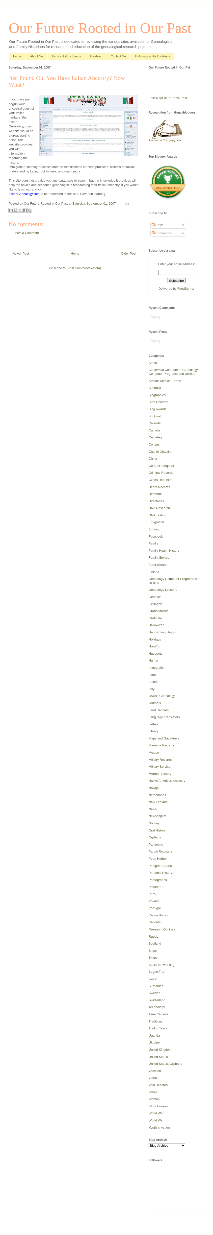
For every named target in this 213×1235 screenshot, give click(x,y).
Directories (156, 501)
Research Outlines (162, 929)
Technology (157, 1007)
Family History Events (66, 56)
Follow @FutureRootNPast (168, 98)
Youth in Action (159, 1127)
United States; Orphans (165, 1064)
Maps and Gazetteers (164, 738)
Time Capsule (158, 1014)
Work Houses (158, 1106)
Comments (161, 233)
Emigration (156, 522)
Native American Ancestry (167, 781)
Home (17, 56)
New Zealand (158, 802)
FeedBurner (185, 288)
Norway (154, 823)
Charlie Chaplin (160, 451)
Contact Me (118, 56)
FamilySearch (158, 565)
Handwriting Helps (162, 632)
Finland (154, 572)
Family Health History (164, 550)
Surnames (156, 986)
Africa (153, 363)
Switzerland (157, 1000)
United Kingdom (160, 1049)
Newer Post (20, 253)
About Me (36, 56)
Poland (154, 901)
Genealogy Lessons (163, 590)
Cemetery (155, 437)
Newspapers (157, 816)
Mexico (154, 752)
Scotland (155, 943)
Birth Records (158, 402)
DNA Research (159, 508)
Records (154, 922)
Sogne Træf (157, 972)
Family (153, 543)
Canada (154, 430)
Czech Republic (160, 480)
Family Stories (159, 557)
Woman (154, 1099)
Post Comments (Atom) (84, 268)
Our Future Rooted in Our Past (100, 28)
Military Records (160, 759)
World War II (157, 1120)
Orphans (155, 837)
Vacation (155, 1071)
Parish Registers (160, 851)
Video (153, 1078)
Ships (153, 950)
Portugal (154, 908)
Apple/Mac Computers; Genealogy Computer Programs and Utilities (173, 372)
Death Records (159, 487)
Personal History (160, 873)
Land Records (159, 710)
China (153, 458)
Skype (153, 957)
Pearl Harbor (158, 858)
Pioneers (155, 887)
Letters (154, 724)
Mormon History (160, 774)
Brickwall (155, 416)
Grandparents (158, 611)
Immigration (157, 667)
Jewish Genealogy (162, 696)
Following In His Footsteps (152, 56)
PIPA (152, 894)
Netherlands (157, 795)
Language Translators (164, 717)
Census (154, 444)
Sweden (154, 993)
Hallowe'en (156, 625)
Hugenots (155, 653)
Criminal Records (161, 473)
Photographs (158, 880)
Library (154, 731)
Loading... (156, 317)
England (154, 529)
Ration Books (158, 915)
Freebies (96, 56)
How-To (154, 646)
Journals (155, 703)
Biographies (157, 395)
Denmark (155, 494)
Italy (152, 689)
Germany (155, 604)
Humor (153, 660)
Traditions (156, 1021)
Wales (153, 1092)
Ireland (154, 682)
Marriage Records (161, 745)
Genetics (155, 597)
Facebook (156, 536)
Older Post (128, 253)
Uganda (154, 1035)
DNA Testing (157, 515)
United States (158, 1057)
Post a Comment (27, 233)
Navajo (154, 788)
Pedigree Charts (160, 866)
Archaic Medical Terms (165, 381)
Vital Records (158, 1085)
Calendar (155, 423)
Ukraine (154, 1042)
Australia (155, 388)
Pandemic (156, 844)
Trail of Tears (158, 1028)
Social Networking (161, 965)
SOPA (153, 979)
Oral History (157, 830)
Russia (154, 936)
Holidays (155, 639)
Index (153, 675)
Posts (157, 225)
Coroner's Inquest (161, 466)
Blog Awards (157, 409)
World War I (157, 1113)
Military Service (159, 766)
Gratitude (155, 618)
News (153, 809)
